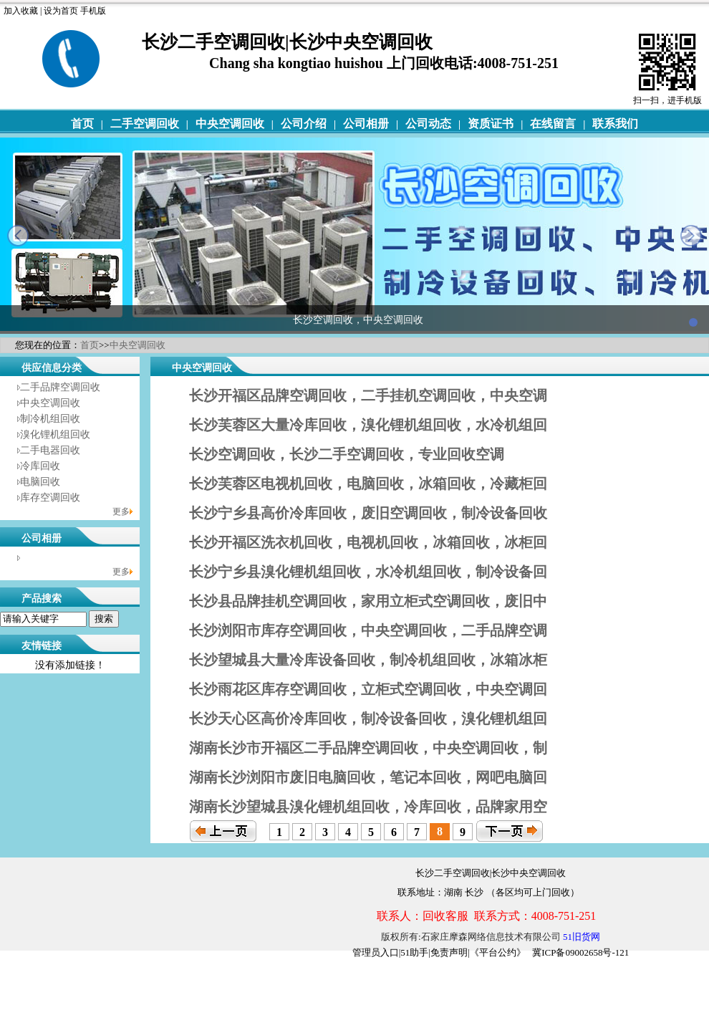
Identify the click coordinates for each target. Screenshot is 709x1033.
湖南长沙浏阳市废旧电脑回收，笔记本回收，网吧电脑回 (368, 777)
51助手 (414, 952)
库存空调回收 (50, 497)
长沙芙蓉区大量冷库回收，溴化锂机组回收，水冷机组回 (368, 425)
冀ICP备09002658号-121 (580, 952)
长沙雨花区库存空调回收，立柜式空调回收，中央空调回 (368, 689)
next (691, 235)
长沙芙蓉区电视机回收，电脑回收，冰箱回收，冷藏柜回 (368, 483)
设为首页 (61, 11)
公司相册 (366, 123)
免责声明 (449, 952)
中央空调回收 (230, 123)
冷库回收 (40, 466)
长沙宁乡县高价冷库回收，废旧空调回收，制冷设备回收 (368, 513)
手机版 (93, 11)
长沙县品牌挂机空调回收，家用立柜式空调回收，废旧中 (368, 601)
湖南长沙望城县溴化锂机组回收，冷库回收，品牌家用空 (368, 807)
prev (18, 235)
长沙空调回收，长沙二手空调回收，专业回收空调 (346, 454)
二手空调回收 (144, 123)
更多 (121, 511)
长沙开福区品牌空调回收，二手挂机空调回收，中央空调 (368, 395)
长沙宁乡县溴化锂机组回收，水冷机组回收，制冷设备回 (368, 572)
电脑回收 (40, 481)
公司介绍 (304, 123)
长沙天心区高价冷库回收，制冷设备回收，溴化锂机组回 (368, 718)
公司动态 (428, 123)
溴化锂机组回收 (55, 434)
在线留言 (553, 123)
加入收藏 (21, 11)
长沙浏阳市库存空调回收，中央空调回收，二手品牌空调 (368, 630)
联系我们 (615, 123)
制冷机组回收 (50, 418)
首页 (82, 123)
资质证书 (490, 123)
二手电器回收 (50, 450)
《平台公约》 (498, 952)
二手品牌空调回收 (60, 387)
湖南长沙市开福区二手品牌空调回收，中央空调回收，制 (368, 748)
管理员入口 (375, 952)
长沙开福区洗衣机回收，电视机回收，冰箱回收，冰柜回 (368, 542)
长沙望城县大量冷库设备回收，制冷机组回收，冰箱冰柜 (368, 660)
